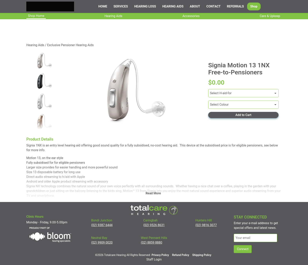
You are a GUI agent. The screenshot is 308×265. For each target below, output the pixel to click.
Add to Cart (243, 115)
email (237, 232)
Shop (254, 6)
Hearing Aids (113, 16)
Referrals (235, 6)
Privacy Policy (160, 255)
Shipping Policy (201, 255)
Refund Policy (180, 255)
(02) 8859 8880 (151, 242)
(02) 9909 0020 (102, 242)
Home (102, 6)
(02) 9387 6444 (102, 225)
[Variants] (243, 93)
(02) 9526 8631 (154, 225)
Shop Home (36, 16)
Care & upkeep (270, 16)
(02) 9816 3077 (206, 225)
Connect (242, 249)
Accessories (191, 16)
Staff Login (154, 259)
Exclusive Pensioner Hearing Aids (70, 45)
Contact (213, 6)
